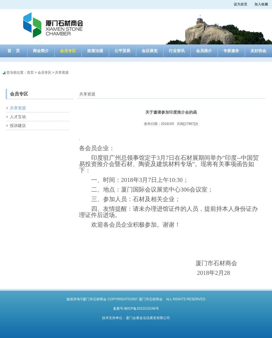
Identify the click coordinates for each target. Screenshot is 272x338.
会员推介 (204, 50)
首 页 (13, 50)
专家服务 (231, 50)
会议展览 (150, 50)
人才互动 (18, 116)
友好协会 (258, 50)
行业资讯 (177, 50)
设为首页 (240, 4)
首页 (30, 73)
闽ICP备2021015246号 (141, 309)
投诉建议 (18, 125)
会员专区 (68, 50)
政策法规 (95, 50)
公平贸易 (122, 50)
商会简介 (41, 50)
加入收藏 (261, 4)
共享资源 (62, 73)
